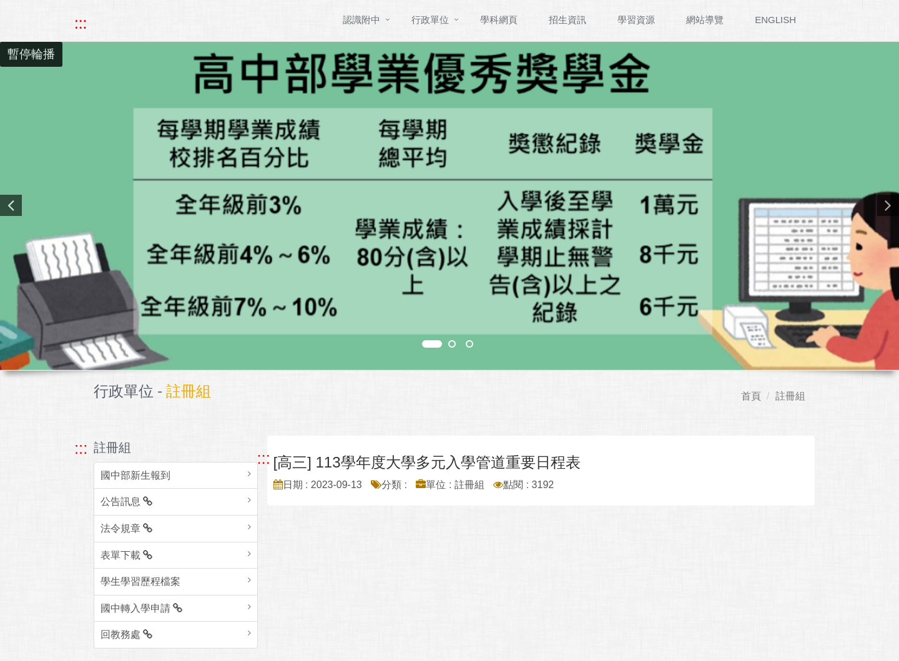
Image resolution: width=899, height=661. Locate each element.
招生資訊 (567, 19)
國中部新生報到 (135, 475)
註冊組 (790, 396)
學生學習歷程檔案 (140, 581)
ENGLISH (775, 19)
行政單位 (430, 19)
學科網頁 (499, 19)
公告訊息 (126, 501)
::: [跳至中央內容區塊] (263, 458)
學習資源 (636, 19)
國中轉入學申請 (141, 608)
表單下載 (126, 555)
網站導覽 (705, 19)
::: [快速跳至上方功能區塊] (80, 23)
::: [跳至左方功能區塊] (80, 448)
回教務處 (126, 634)
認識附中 (361, 19)
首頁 (751, 396)
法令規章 (126, 528)
